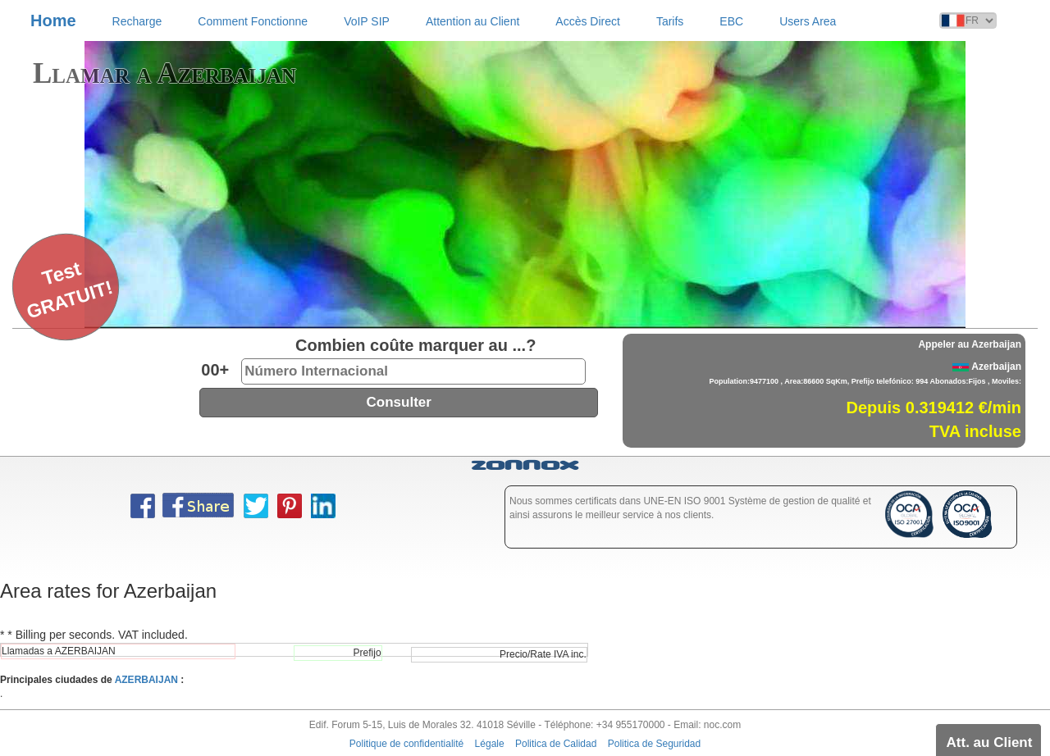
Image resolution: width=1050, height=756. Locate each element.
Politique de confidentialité (406, 743)
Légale (489, 743)
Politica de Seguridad (654, 743)
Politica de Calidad (555, 743)
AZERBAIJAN (146, 679)
